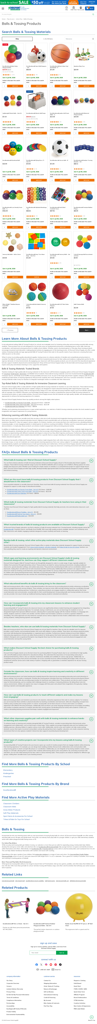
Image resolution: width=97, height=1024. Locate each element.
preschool (7, 374)
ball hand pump (50, 881)
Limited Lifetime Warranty (15, 989)
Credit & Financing (49, 997)
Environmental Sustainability (16, 1014)
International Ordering (51, 994)
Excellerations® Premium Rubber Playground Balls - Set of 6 (44, 924)
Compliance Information (14, 1000)
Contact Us (47, 980)
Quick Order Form (79, 992)
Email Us (58, 969)
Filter (17, 39)
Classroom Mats (9, 807)
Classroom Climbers (11, 803)
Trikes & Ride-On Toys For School (16, 819)
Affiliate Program (79, 994)
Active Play (19, 19)
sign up (61, 953)
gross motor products (37, 547)
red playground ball (8, 881)
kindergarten (15, 374)
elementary (23, 374)
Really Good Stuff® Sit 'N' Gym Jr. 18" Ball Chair (79, 924)
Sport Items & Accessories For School (17, 816)
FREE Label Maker (79, 1009)
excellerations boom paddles (35, 881)
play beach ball (20, 881)
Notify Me (36, 277)
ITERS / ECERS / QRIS (80, 989)
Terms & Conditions (13, 997)
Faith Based (77, 983)
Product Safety (11, 1011)
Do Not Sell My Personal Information (18, 994)
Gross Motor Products (11, 810)
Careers (9, 986)
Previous (10, 330)
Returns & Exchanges (50, 989)
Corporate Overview (13, 983)
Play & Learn (10, 19)
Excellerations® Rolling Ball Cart (17, 516)
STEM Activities (79, 1000)
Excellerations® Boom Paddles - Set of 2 (20, 512)
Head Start (77, 986)
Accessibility (10, 1006)
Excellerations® (89, 374)
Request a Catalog (79, 980)
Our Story (10, 980)
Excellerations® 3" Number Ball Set (42, 849)
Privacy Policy (11, 992)
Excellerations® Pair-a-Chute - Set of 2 (15, 924)
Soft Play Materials (10, 813)
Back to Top (91, 1018)
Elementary (8, 770)
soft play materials (50, 547)
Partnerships (11, 1003)
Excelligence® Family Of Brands (16, 1009)
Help (66, 8)
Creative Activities (79, 1003)
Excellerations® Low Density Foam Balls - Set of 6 (20, 403)
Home (3, 19)
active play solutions (41, 854)
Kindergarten (8, 773)
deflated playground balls (78, 881)
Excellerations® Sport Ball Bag (14, 406)
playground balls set (62, 881)
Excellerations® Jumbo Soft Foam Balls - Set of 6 (20, 404)
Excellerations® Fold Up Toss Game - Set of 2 (21, 514)
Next (87, 330)
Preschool (7, 776)
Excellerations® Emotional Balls (48, 847)
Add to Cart (15, 86)
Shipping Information (50, 983)
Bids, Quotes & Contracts (51, 1003)
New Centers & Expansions (82, 1006)
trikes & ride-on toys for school (69, 547)
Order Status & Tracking (51, 986)
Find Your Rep (48, 1006)
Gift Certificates (49, 992)
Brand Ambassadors (80, 997)
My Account (47, 1000)
